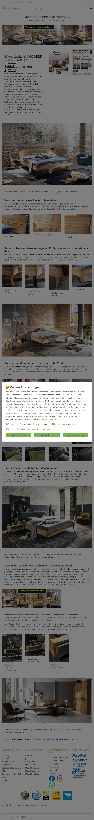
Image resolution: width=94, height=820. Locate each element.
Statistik (27, 424)
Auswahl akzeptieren (75, 435)
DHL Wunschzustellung (66, 424)
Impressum (39, 416)
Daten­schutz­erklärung (49, 419)
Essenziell (14, 424)
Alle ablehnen (47, 435)
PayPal (12, 429)
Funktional (25, 429)
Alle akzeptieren (18, 435)
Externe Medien (43, 424)
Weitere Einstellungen (41, 429)
